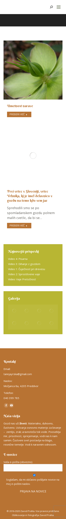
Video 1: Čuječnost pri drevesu (26, 269)
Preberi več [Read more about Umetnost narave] (18, 114)
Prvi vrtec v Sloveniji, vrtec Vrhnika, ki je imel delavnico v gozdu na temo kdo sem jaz (29, 196)
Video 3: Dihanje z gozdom (24, 264)
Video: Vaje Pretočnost (22, 279)
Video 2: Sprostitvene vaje (24, 274)
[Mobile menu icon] (58, 7)
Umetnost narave (20, 106)
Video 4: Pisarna (17, 259)
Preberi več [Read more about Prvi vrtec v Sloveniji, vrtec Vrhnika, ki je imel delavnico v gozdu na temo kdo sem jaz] (18, 225)
